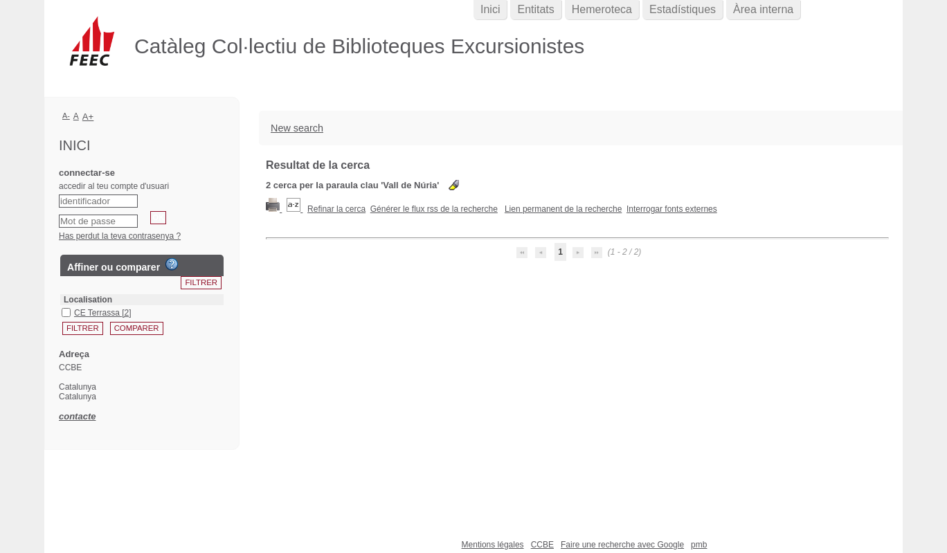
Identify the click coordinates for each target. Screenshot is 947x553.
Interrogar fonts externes (671, 209)
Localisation (88, 300)
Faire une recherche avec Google (622, 545)
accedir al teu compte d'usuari (114, 186)
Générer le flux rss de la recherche (434, 209)
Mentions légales (493, 545)
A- (66, 115)
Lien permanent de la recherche (563, 209)
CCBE (542, 545)
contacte (77, 416)
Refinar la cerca (336, 209)
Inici (490, 9)
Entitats (535, 9)
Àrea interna (763, 9)
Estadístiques (682, 9)
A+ (88, 116)
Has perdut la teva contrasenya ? (120, 236)
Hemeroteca (602, 9)
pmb (699, 545)
